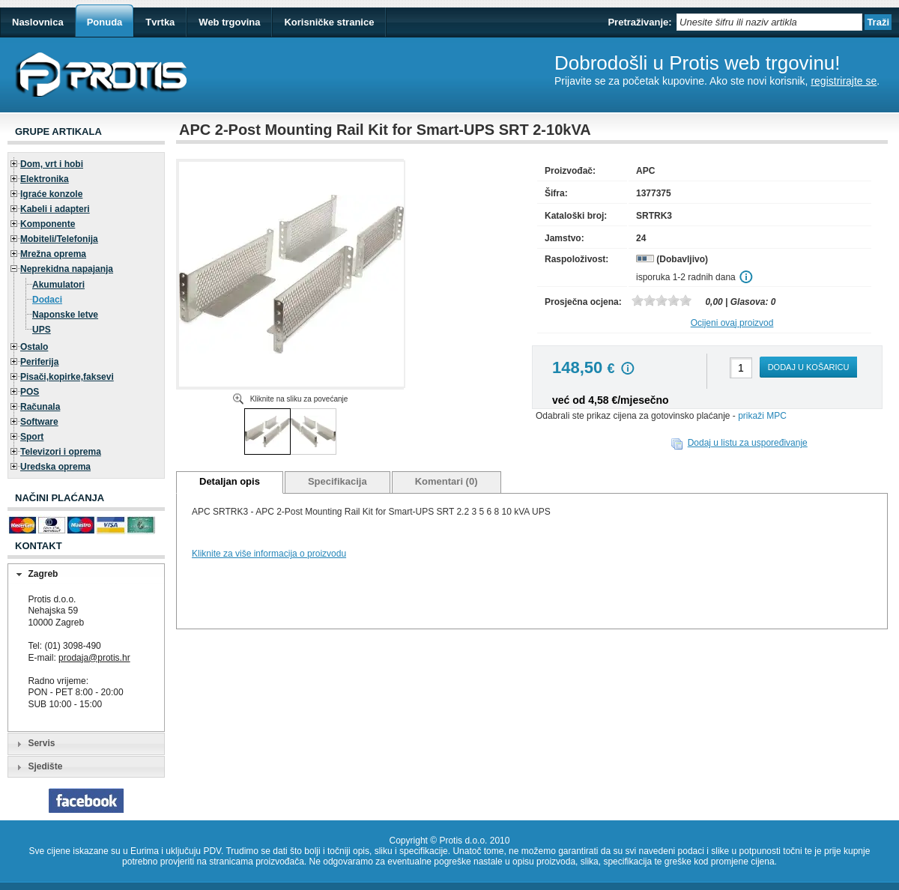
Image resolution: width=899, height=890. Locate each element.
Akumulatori (58, 284)
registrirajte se (844, 81)
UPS (41, 329)
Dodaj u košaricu (809, 367)
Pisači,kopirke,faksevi (67, 377)
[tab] (86, 574)
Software (39, 422)
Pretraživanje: (639, 22)
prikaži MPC (762, 416)
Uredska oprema (55, 466)
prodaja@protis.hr (94, 658)
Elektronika (44, 179)
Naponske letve (65, 314)
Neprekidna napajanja (66, 269)
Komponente (47, 224)
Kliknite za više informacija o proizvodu (269, 553)
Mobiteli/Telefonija (59, 239)
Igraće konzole (51, 194)
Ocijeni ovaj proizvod (732, 323)
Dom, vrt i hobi (51, 164)
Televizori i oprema (60, 451)
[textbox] (769, 22)
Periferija (39, 362)
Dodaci (47, 299)
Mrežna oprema (53, 254)
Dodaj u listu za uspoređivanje (748, 443)
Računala (40, 407)
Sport (31, 437)
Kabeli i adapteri (55, 209)
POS (29, 392)
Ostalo (34, 347)
